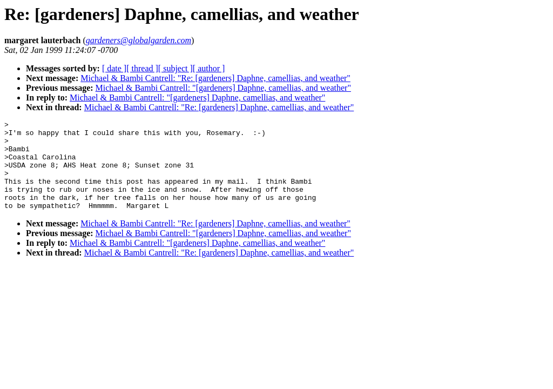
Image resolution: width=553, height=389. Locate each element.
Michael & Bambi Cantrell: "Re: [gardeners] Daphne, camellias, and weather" (215, 78)
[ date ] (114, 68)
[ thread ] (142, 68)
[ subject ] (175, 68)
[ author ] (209, 68)
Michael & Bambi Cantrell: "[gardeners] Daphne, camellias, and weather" (223, 87)
